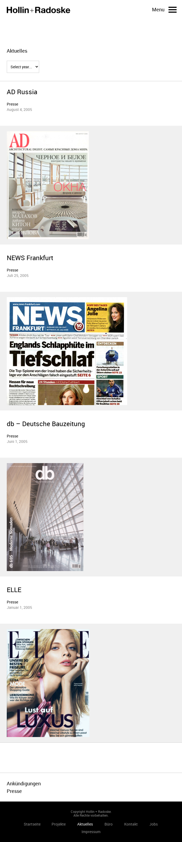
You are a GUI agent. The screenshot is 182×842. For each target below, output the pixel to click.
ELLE (14, 589)
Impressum (91, 831)
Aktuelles (85, 824)
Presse (12, 104)
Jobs (153, 824)
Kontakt (131, 824)
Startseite (38, 10)
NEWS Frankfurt (30, 257)
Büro (109, 824)
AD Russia (22, 91)
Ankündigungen (24, 783)
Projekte (59, 824)
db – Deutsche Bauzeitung (46, 423)
